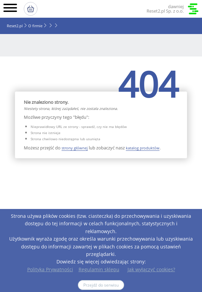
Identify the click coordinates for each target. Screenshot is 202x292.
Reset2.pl (15, 25)
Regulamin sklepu (99, 269)
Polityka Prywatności (50, 269)
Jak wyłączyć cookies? (151, 269)
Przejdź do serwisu (101, 285)
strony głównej (75, 147)
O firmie (35, 25)
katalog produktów (142, 147)
